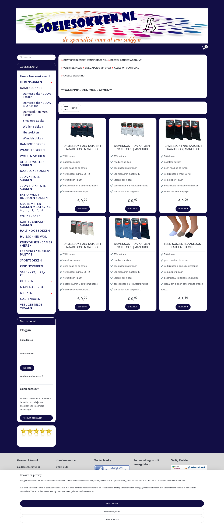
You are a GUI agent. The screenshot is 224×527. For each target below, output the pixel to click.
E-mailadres (26, 340)
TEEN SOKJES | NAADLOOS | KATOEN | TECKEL (183, 245)
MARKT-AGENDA (32, 287)
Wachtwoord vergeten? (31, 376)
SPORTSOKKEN (31, 261)
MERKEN (36, 293)
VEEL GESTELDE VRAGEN (31, 306)
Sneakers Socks (33, 121)
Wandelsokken (33, 138)
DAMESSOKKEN (36, 88)
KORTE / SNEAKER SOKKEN (33, 223)
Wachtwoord (27, 353)
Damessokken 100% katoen (37, 95)
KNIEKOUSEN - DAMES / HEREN (36, 244)
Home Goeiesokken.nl (35, 76)
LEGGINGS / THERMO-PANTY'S (35, 253)
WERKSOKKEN (30, 216)
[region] (89, 516)
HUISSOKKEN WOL (33, 237)
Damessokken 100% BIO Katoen (37, 104)
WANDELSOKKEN (32, 150)
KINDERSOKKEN (31, 266)
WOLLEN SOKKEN (32, 156)
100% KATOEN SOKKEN (30, 178)
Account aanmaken (32, 418)
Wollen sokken (33, 127)
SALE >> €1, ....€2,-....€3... (34, 274)
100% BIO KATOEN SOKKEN (33, 187)
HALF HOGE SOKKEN (35, 231)
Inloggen (27, 368)
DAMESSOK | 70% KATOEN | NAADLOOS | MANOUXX (82, 147)
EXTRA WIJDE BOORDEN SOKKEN (34, 196)
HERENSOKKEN (36, 82)
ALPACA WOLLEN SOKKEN (32, 163)
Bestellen (82, 208)
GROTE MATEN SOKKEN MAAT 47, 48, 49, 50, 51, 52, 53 (35, 207)
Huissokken (31, 133)
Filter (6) (71, 108)
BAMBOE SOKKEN (33, 144)
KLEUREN (36, 281)
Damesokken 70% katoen (35, 113)
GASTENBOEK (30, 299)
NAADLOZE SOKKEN (34, 171)
